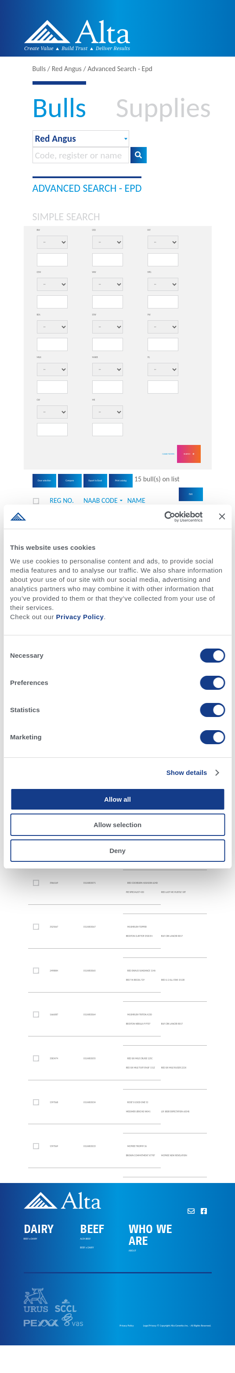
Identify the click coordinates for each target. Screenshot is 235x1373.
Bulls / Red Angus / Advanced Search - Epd (93, 69)
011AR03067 (89, 926)
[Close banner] (222, 516)
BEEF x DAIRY (30, 1239)
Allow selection (117, 824)
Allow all (117, 799)
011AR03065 (89, 970)
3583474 (54, 1058)
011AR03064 (89, 1014)
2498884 (54, 970)
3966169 (54, 883)
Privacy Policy (80, 616)
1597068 (54, 1102)
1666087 (54, 1014)
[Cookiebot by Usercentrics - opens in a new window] (164, 516)
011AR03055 (89, 1058)
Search (189, 453)
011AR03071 (89, 883)
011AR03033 (89, 1146)
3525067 (54, 926)
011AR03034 (89, 1102)
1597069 (54, 1146)
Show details (186, 772)
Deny (117, 850)
